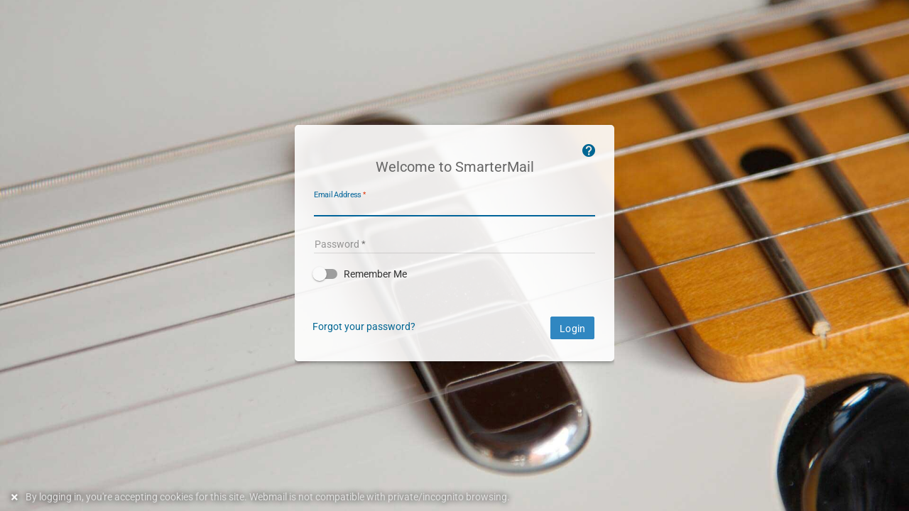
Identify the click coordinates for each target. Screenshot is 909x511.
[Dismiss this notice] (16, 497)
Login (572, 328)
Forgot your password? (363, 326)
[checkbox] (454, 274)
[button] (454, 274)
